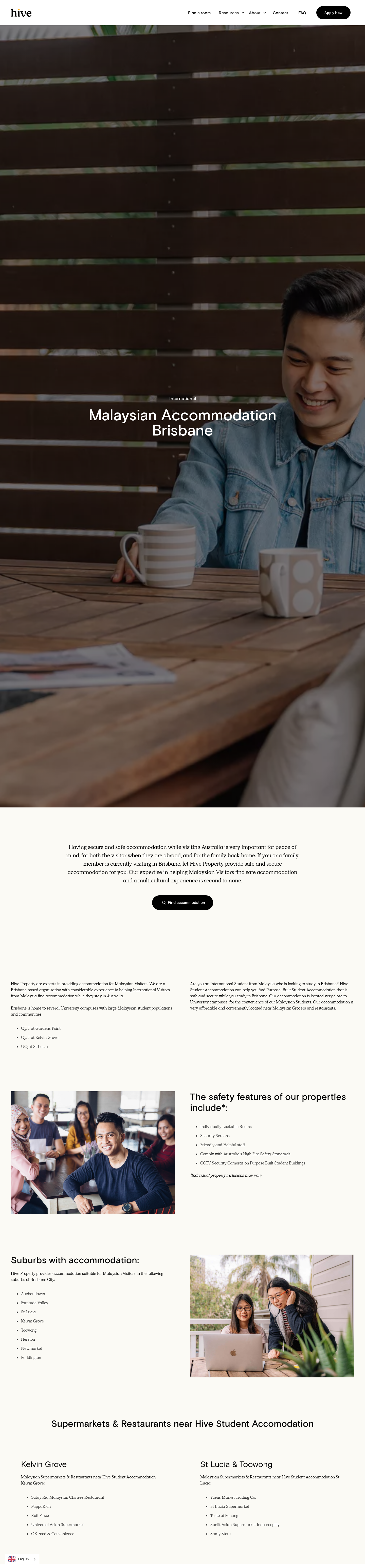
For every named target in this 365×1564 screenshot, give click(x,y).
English (18, 1559)
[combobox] (22, 1559)
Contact (280, 12)
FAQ (302, 12)
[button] (231, 12)
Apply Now (333, 13)
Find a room (199, 12)
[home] (21, 13)
